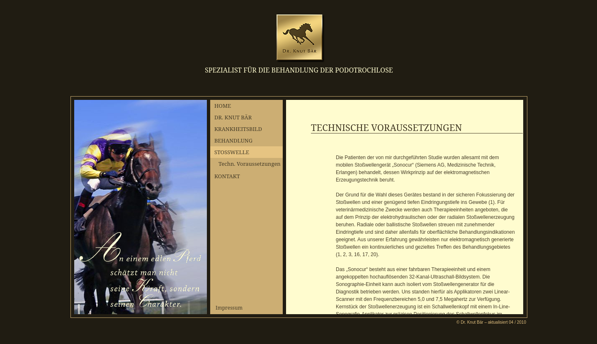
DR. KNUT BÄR (233, 117)
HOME (222, 105)
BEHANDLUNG (233, 140)
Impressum (229, 307)
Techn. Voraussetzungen (249, 163)
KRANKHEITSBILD (238, 129)
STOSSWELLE (231, 152)
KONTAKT (227, 176)
